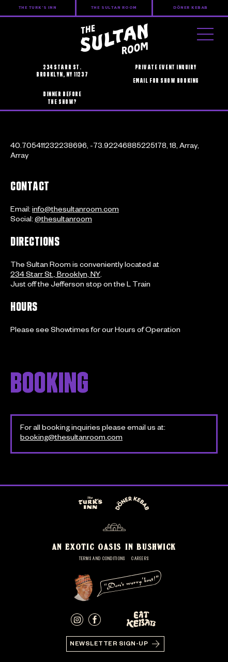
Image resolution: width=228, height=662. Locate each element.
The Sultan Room (114, 8)
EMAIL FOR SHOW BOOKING (166, 80)
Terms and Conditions (102, 559)
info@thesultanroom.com (75, 210)
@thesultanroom (63, 220)
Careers (140, 559)
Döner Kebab (190, 8)
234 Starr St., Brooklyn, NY (55, 276)
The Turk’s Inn (38, 8)
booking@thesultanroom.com (71, 438)
